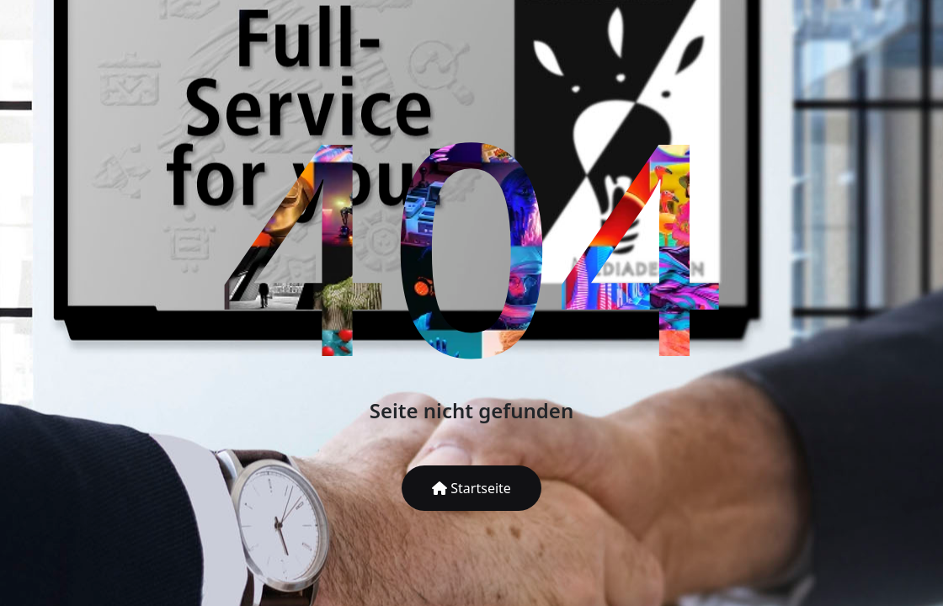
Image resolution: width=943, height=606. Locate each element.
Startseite (471, 488)
